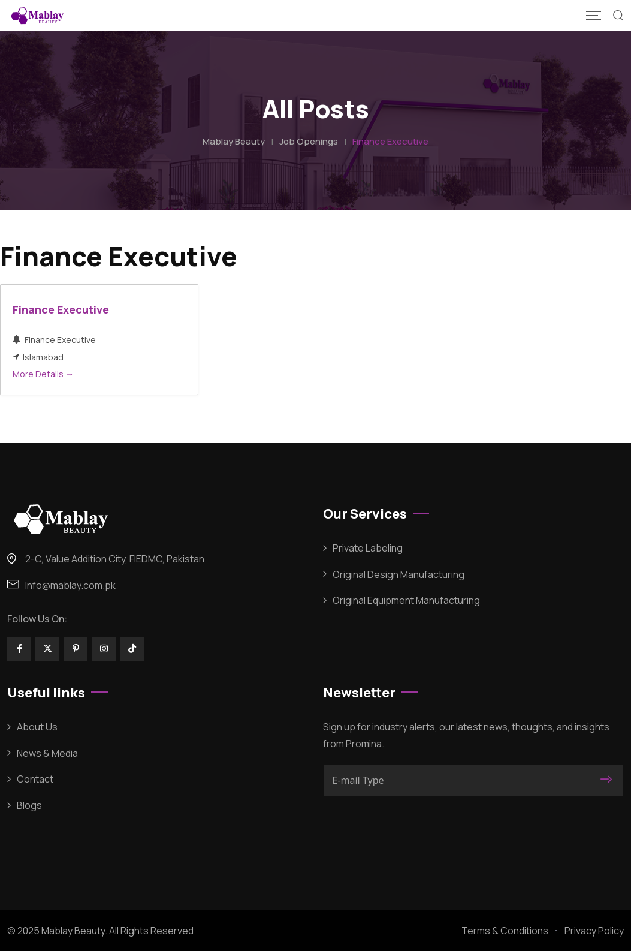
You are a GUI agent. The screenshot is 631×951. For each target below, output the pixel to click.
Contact (35, 779)
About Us (37, 726)
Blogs (29, 805)
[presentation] (414, 826)
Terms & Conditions (504, 930)
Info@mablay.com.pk (70, 585)
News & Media (47, 753)
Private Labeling (368, 548)
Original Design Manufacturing (398, 574)
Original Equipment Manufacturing (406, 600)
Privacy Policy (594, 930)
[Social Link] (19, 649)
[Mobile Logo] (37, 15)
